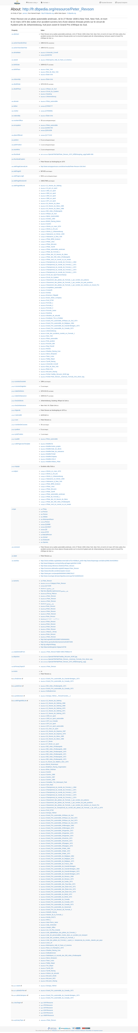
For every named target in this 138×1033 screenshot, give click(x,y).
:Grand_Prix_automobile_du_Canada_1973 (57, 328)
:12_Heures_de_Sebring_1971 (53, 711)
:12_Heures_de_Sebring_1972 (53, 713)
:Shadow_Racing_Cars (51, 351)
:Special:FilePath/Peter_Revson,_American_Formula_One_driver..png (66, 659)
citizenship (16, 79)
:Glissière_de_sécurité (50, 315)
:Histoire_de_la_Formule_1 (52, 914)
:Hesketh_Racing (49, 912)
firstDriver (17, 678)
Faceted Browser (105, 2)
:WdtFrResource (47, 1015)
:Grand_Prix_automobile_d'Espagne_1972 (57, 843)
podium (15, 140)
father (15, 106)
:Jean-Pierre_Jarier (49, 922)
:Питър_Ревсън (49, 593)
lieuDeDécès (17, 400)
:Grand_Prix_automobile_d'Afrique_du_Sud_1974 (59, 320)
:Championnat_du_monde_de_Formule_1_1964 (58, 262)
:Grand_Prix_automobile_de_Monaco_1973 (57, 879)
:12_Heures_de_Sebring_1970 (53, 708)
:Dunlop (46, 292)
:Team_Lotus (47, 356)
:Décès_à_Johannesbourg (52, 231)
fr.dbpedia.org (71, 13)
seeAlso (15, 560)
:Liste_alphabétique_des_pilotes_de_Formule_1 (58, 932)
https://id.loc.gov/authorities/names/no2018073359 (57, 642)
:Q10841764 (47, 128)
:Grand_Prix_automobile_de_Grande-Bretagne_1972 (60, 871)
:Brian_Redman (48, 769)
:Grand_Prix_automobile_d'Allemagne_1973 (57, 828)
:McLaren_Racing (49, 371)
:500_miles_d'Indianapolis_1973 (53, 759)
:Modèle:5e (47, 444)
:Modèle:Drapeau (49, 456)
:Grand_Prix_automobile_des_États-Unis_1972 (58, 889)
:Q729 (45, 532)
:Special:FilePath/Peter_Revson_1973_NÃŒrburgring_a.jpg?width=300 (67, 154)
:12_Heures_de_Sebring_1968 (53, 706)
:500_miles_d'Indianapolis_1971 (53, 686)
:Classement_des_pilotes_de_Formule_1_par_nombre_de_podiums (65, 280)
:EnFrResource (47, 1013)
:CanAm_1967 (48, 777)
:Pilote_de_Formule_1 (50, 252)
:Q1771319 (46, 135)
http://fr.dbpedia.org (47, 13)
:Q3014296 (46, 130)
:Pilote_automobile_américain (53, 249)
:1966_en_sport (48, 198)
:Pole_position (48, 341)
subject (15, 471)
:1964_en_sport (48, 196)
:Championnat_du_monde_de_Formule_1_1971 (58, 264)
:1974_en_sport (48, 723)
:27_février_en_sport (50, 744)
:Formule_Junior (48, 310)
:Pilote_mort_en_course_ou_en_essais (56, 259)
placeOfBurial (17, 135)
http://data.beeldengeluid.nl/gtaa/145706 (53, 647)
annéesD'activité (19, 381)
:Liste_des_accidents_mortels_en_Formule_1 (58, 333)
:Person (44, 511)
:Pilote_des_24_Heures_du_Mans (54, 254)
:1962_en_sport (48, 191)
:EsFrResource (47, 1010)
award (15, 60)
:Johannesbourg (48, 96)
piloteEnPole (19, 990)
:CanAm (46, 224)
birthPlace (16, 69)
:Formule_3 (47, 308)
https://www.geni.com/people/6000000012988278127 (57, 573)
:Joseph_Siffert (48, 927)
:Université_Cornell (49, 52)
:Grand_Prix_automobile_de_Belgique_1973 (57, 861)
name (14, 671)
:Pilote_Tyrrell (48, 247)
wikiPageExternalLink (19, 166)
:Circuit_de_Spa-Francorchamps (53, 275)
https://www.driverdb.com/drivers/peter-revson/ (55, 571)
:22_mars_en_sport (49, 728)
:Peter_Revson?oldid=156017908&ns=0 (56, 652)
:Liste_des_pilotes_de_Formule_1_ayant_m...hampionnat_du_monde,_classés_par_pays (72, 940)
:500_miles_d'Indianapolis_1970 (53, 751)
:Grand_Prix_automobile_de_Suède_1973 (57, 881)
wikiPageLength (18, 176)
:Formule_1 (47, 303)
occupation (16, 125)
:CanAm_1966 (48, 774)
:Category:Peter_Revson (53, 583)
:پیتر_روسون (47, 604)
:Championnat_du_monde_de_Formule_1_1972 (58, 267)
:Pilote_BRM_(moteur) (50, 239)
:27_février (47, 741)
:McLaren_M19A (48, 976)
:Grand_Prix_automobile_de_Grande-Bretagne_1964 (60, 869)
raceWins (16, 149)
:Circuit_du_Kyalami (50, 91)
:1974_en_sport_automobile (52, 726)
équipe (16, 466)
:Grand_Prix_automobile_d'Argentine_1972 (57, 830)
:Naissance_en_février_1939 (52, 234)
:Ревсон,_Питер (49, 632)
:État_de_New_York (50, 72)
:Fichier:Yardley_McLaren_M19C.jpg (55, 374)
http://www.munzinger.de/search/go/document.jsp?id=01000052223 (62, 576)
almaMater (16, 52)
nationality (16, 115)
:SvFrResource (47, 1002)
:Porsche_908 (48, 343)
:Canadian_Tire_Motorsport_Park (54, 782)
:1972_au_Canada (49, 721)
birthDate (16, 64)
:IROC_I (46, 920)
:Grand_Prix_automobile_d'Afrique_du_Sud (57, 815)
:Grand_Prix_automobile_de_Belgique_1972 (57, 858)
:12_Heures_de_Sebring (51, 185)
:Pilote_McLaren (49, 244)
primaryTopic (18, 1020)
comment (16, 547)
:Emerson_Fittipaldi (49, 295)
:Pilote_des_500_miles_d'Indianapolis (55, 257)
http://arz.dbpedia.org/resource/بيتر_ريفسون (54, 591)
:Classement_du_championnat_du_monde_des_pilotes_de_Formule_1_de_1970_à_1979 (72, 807)
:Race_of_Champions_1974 (52, 948)
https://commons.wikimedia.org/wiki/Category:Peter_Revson (60, 568)
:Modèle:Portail (48, 454)
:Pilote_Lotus (47, 241)
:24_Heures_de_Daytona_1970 (53, 734)
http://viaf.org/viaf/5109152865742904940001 (55, 639)
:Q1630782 (46, 55)
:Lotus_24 (46, 943)
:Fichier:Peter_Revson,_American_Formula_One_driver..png (62, 377)
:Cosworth (46, 290)
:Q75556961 (47, 111)
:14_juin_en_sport (49, 188)
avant (16, 986)
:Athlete (44, 517)
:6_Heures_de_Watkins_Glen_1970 (55, 762)
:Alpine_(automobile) (50, 216)
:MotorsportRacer (47, 519)
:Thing (43, 509)
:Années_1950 (48, 219)
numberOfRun (17, 120)
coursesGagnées (19, 386)
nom (15, 420)
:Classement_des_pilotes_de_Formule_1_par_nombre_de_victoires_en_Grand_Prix (70, 285)
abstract (15, 34)
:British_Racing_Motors (51, 221)
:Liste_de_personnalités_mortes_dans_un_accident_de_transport (64, 935)
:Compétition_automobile (51, 287)
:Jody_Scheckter (48, 925)
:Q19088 (45, 524)
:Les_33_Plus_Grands (50, 930)
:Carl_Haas (47, 785)
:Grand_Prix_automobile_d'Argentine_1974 (57, 835)
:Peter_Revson (46, 581)
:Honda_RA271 (48, 917)
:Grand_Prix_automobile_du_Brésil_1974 (56, 897)
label (14, 556)
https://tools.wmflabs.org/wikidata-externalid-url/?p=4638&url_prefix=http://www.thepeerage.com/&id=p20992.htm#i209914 (79, 560)
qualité (16, 439)
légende (16, 410)
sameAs (15, 581)
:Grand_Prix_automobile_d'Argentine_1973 (57, 833)
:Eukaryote (45, 540)
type (14, 509)
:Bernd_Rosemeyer (49, 764)
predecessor (18, 696)
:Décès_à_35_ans (49, 229)
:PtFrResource (47, 1005)
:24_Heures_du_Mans (50, 203)
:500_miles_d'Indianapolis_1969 (53, 749)
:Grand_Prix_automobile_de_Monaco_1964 (57, 876)
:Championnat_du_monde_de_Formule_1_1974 (58, 272)
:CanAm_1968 (48, 779)
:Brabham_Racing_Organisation (53, 767)
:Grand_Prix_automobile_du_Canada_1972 (57, 688)
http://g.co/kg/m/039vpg (48, 644)
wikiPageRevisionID (19, 181)
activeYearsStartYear (19, 48)
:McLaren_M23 (48, 978)
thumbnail (16, 154)
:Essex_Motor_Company (51, 298)
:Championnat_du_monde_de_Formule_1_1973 (58, 270)
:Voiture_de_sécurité (50, 973)
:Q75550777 (47, 106)
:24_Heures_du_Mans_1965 (52, 206)
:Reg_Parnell (47, 346)
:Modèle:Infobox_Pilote (50, 461)
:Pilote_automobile (49, 101)
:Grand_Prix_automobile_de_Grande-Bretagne (58, 866)
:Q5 (44, 529)
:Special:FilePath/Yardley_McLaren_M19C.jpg (59, 656)
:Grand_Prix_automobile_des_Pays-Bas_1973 (58, 884)
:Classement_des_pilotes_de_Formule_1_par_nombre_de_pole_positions (67, 282)
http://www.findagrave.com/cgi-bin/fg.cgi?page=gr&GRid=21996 (61, 563)
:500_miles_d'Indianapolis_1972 (53, 756)
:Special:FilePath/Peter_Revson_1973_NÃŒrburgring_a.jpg (63, 662)
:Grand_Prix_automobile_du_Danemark (56, 907)
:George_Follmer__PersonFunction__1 (56, 696)
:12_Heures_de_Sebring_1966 (53, 703)
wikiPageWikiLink (18, 185)
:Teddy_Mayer (48, 359)
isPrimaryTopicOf (18, 666)
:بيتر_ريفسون (47, 588)
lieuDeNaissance (19, 405)
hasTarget (17, 1002)
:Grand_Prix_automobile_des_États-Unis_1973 (58, 892)
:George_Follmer (49, 813)
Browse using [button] (32, 2)
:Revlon (46, 348)
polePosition (17, 145)
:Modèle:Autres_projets (51, 446)
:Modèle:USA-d (48, 459)
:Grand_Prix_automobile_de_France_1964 (57, 864)
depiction (16, 656)
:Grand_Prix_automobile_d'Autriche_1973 (56, 841)
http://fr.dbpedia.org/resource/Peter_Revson (58, 9)
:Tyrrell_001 (47, 968)
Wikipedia (54, 1030)
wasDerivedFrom (18, 652)
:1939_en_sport (48, 716)
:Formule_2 (47, 305)
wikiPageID (16, 171)
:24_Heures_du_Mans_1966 (52, 208)
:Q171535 (46, 586)
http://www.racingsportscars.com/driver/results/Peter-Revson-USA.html (63, 166)
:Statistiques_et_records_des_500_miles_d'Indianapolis (61, 955)
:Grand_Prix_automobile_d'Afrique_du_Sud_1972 (59, 818)
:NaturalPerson (46, 534)
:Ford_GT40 (47, 300)
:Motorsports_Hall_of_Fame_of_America (56, 60)
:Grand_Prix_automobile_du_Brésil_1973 (56, 894)
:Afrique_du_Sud (49, 89)
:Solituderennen (48, 691)
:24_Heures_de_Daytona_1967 (53, 731)
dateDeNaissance (19, 396)
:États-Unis (47, 74)
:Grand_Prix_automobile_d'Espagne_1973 (57, 846)
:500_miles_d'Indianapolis (51, 211)
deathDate (16, 84)
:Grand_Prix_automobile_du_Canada (55, 899)
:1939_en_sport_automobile (52, 718)
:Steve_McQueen (49, 354)
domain (15, 101)
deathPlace (16, 89)
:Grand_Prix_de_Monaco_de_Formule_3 (56, 909)
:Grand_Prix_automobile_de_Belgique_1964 (57, 323)
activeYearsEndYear (19, 43)
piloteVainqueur (20, 995)
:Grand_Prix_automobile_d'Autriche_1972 (56, 838)
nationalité (17, 415)
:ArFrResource (47, 1008)
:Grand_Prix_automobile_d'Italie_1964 (55, 848)
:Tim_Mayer (47, 965)
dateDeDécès (18, 391)
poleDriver (17, 686)
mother (15, 111)
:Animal (44, 537)
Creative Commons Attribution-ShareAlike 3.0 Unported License (86, 1030)
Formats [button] (45, 2)
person (25, 13)
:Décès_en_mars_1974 (51, 226)
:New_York (47, 69)
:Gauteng (46, 94)
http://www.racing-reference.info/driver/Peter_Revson (57, 566)
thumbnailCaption (18, 159)
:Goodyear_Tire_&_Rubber (52, 318)
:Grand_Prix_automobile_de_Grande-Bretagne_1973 (60, 326)
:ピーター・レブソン (50, 619)
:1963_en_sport (48, 193)
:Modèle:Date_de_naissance (52, 451)
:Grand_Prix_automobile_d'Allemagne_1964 (57, 825)
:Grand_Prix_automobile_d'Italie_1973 (55, 853)
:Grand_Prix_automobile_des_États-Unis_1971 (58, 886)
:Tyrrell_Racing (48, 361)
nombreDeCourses (19, 424)
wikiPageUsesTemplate (21, 444)
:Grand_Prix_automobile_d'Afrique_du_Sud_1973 (59, 820)
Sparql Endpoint (121, 2)
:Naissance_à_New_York (51, 236)
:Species (44, 542)
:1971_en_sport (48, 201)
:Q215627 (46, 527)
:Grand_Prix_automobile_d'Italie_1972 (55, 851)
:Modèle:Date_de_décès (51, 449)
